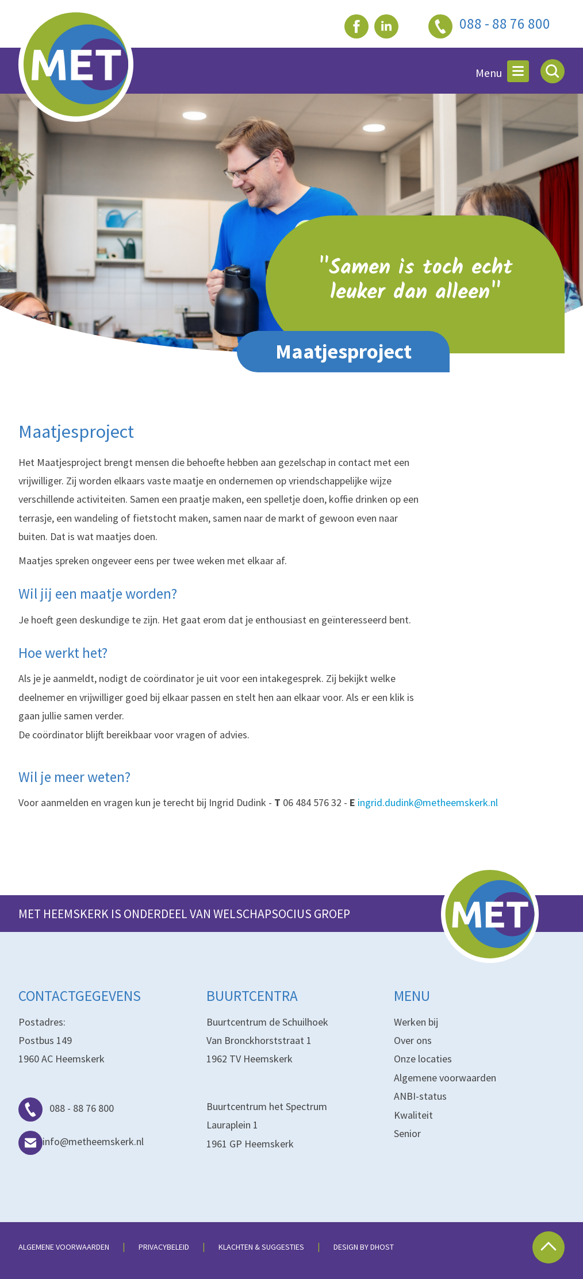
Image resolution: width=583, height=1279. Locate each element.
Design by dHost (363, 1247)
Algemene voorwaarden (445, 1077)
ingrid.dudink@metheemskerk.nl (428, 802)
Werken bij (416, 1021)
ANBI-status (420, 1096)
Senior (407, 1133)
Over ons (413, 1040)
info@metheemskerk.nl (81, 1141)
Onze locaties (423, 1058)
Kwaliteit (413, 1115)
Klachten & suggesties (261, 1247)
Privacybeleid (164, 1247)
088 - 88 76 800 (66, 1108)
